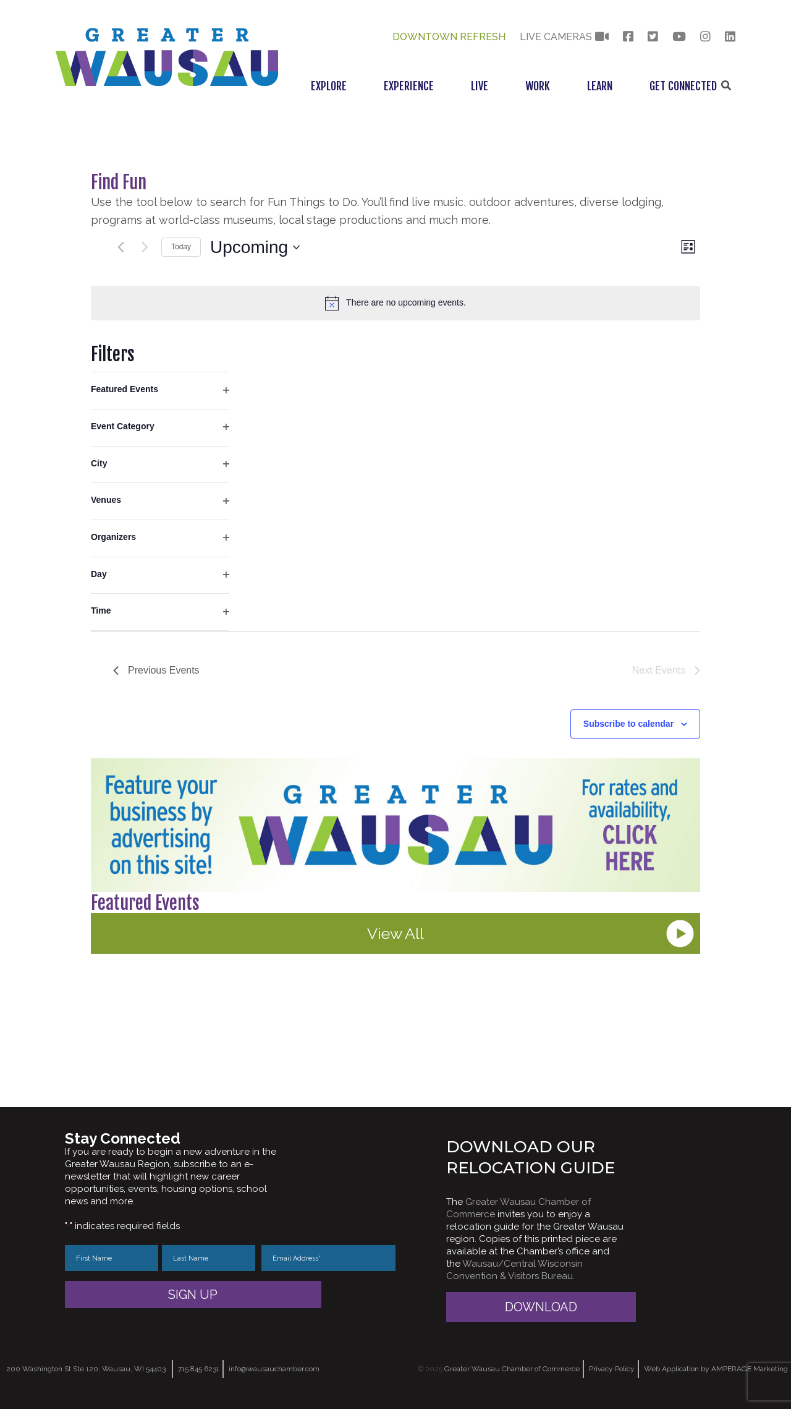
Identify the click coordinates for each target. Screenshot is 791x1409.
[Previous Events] (120, 247)
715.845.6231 (198, 1368)
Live (479, 86)
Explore (329, 86)
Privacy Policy (612, 1368)
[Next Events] (144, 247)
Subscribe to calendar (628, 724)
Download (541, 1307)
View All (395, 933)
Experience (409, 86)
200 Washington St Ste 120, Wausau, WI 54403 (86, 1368)
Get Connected (683, 86)
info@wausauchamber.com (274, 1368)
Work (537, 86)
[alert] (395, 303)
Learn (599, 86)
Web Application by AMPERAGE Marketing (716, 1368)
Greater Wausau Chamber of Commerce (512, 1368)
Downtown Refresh (448, 37)
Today (181, 246)
